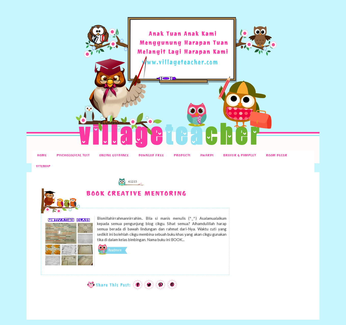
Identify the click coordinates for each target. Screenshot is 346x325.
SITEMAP (43, 167)
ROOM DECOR (276, 156)
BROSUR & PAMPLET (239, 156)
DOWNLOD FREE (151, 156)
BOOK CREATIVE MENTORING (136, 195)
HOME (42, 156)
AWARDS (207, 156)
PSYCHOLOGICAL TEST (72, 156)
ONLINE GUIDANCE (114, 156)
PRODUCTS (182, 156)
